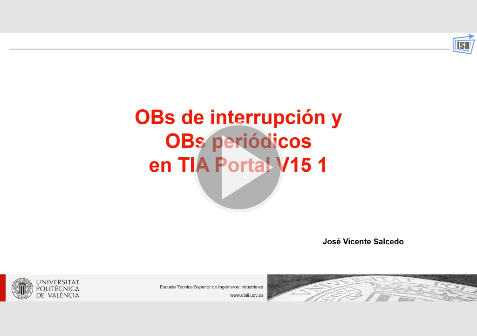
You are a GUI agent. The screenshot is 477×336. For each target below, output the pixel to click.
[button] (238, 168)
